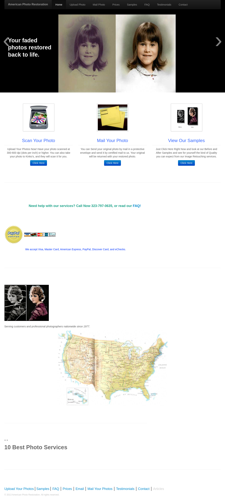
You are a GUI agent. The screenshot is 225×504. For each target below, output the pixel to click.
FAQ (147, 4)
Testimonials (164, 4)
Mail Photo (99, 4)
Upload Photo (77, 4)
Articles (158, 489)
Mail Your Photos (99, 489)
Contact (183, 4)
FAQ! (137, 206)
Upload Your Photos (19, 489)
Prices (116, 4)
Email (80, 489)
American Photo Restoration (28, 4)
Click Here (39, 162)
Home (58, 4)
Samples (132, 4)
